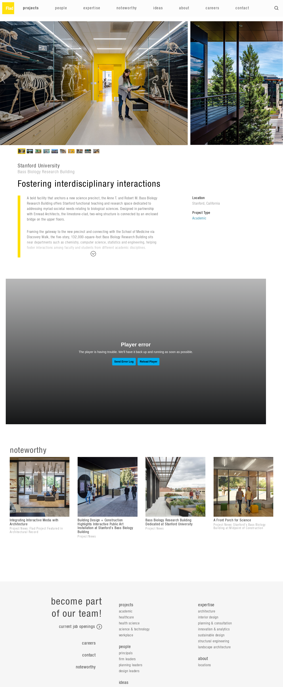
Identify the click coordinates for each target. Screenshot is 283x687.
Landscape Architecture (214, 647)
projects (126, 605)
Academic (199, 218)
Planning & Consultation (215, 623)
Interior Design (208, 617)
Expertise (91, 8)
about (203, 658)
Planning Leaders (130, 665)
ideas (123, 682)
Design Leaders (129, 671)
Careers (212, 8)
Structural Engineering (213, 641)
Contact (242, 8)
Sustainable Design (211, 635)
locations (204, 665)
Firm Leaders (127, 659)
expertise (206, 605)
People (61, 8)
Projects (31, 8)
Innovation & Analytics (214, 629)
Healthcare (126, 617)
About (184, 8)
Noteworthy (127, 8)
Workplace (126, 635)
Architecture (206, 611)
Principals (126, 653)
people (125, 647)
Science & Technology (134, 629)
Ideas (158, 8)
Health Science (129, 623)
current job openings (80, 626)
